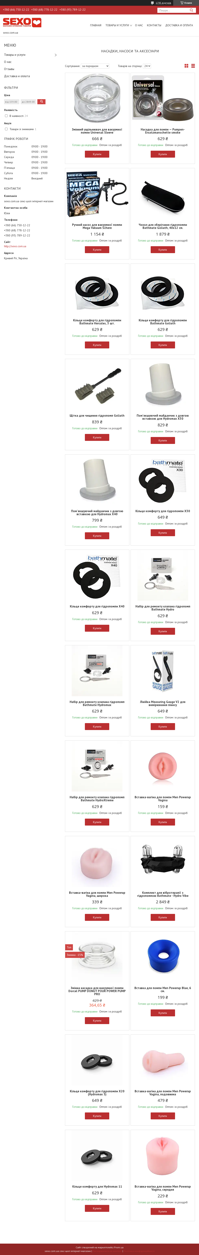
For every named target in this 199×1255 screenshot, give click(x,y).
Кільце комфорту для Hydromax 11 (97, 1186)
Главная (95, 25)
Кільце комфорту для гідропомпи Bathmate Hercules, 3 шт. (97, 322)
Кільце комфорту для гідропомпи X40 (97, 606)
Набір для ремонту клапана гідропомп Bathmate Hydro (162, 608)
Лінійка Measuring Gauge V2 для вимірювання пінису (162, 703)
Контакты (154, 25)
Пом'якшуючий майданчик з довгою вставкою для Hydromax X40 (97, 512)
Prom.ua (118, 1247)
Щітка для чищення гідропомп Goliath (97, 415)
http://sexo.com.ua (15, 246)
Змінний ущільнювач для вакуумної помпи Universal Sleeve (97, 131)
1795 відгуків (163, 2)
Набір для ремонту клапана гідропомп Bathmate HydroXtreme (97, 799)
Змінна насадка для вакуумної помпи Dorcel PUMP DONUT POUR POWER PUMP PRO (97, 991)
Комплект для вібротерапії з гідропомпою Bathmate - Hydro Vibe (162, 894)
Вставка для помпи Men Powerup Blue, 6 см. (162, 989)
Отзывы (9, 69)
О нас (139, 25)
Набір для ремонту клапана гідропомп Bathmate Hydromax (97, 703)
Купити (97, 154)
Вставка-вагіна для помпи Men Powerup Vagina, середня (163, 1188)
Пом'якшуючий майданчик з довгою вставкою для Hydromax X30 (163, 417)
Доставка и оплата (179, 25)
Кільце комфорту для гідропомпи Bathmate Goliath (163, 322)
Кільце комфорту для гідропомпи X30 (162, 511)
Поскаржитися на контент (107, 1251)
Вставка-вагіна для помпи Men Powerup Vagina (163, 799)
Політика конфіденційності (139, 1251)
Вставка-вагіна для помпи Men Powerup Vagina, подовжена (163, 1093)
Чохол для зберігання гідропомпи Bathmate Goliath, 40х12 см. (163, 226)
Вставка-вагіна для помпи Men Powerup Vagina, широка (97, 894)
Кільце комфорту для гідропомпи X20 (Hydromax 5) (97, 1093)
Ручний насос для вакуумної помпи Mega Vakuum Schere (97, 226)
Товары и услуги (117, 25)
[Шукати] (191, 10)
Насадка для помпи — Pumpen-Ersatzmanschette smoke (163, 131)
